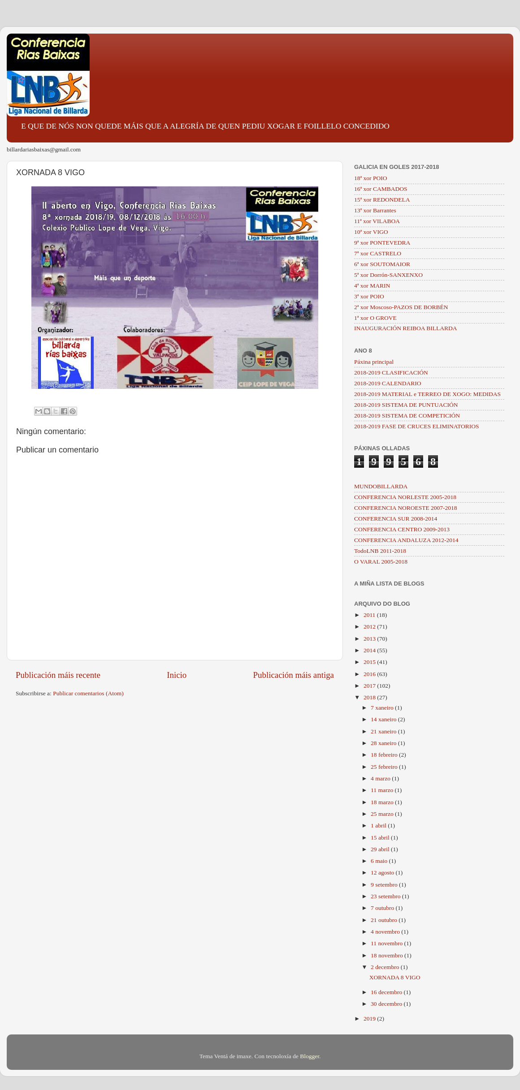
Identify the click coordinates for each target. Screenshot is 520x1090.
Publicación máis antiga (293, 675)
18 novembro (387, 955)
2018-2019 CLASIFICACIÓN (391, 372)
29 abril (381, 849)
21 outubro (385, 920)
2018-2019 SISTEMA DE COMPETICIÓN (407, 415)
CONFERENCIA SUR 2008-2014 (395, 518)
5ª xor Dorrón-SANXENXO (388, 274)
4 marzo (381, 778)
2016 (370, 674)
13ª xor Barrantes (375, 210)
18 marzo (383, 802)
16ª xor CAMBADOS (380, 188)
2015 (370, 662)
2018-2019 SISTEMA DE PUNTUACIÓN (406, 404)
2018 (370, 697)
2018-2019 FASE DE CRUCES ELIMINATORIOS (416, 426)
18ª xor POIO (370, 178)
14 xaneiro (384, 719)
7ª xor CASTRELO (377, 253)
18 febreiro (385, 754)
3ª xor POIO (369, 296)
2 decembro (386, 967)
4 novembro (386, 931)
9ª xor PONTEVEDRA (382, 242)
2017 (370, 685)
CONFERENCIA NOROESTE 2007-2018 (405, 507)
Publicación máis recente (58, 675)
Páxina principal (374, 361)
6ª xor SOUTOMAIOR (382, 264)
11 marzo (382, 790)
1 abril (379, 825)
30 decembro (387, 1003)
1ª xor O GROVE (375, 318)
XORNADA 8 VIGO (394, 977)
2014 (370, 650)
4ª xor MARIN (372, 285)
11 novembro (387, 943)
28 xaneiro (384, 743)
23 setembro (386, 896)
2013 (370, 638)
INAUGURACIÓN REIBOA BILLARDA (405, 328)
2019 (370, 1018)
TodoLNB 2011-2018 (380, 550)
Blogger (309, 1056)
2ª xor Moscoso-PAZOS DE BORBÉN (401, 307)
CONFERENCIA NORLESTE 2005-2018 (405, 497)
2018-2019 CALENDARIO (387, 383)
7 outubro (383, 908)
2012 (370, 626)
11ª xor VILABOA (377, 221)
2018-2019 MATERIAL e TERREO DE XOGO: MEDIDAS (427, 394)
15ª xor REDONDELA (382, 199)
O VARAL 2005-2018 (380, 561)
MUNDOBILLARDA (380, 486)
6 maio (380, 860)
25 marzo (383, 813)
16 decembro (387, 992)
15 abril (381, 837)
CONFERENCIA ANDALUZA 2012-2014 (406, 540)
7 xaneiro (383, 707)
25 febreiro (385, 766)
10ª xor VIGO (371, 231)
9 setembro (385, 884)
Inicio (176, 675)
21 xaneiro (384, 731)
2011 (370, 615)
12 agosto (383, 872)
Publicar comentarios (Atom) (88, 693)
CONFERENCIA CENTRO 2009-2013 (402, 529)
